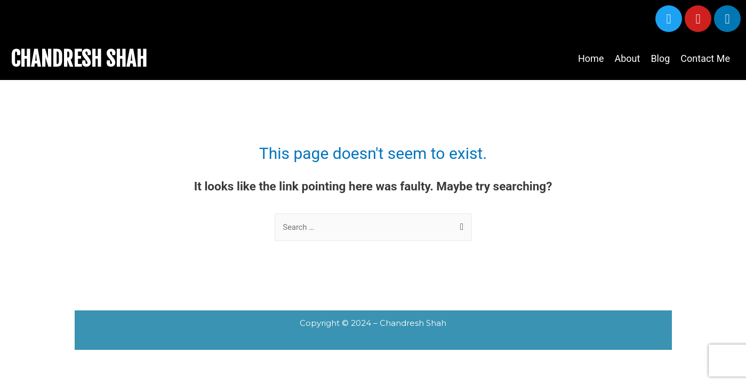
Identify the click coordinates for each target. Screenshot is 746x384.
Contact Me (705, 58)
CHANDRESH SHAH (83, 58)
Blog (660, 58)
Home (591, 58)
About (627, 58)
